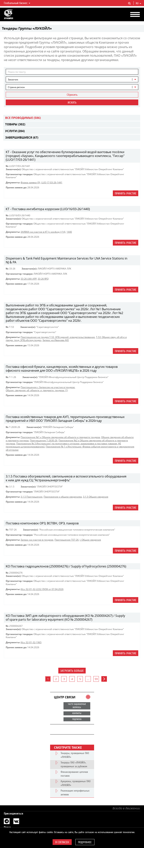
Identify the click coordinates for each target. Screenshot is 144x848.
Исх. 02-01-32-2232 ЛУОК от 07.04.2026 (42, 589)
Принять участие (125, 193)
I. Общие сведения (90, 539)
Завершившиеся (21, 137)
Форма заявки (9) (30, 182)
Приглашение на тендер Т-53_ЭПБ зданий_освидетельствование (58, 337)
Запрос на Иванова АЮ (55, 340)
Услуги (15, 131)
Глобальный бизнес (17, 3)
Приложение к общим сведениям (63, 496)
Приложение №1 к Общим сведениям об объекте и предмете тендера (60, 437)
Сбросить (72, 94)
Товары (15, 124)
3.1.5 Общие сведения (95, 496)
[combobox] (72, 79)
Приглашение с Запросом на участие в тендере (48, 387)
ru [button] (138, 3)
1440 (69, 231)
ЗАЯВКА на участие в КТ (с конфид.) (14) (43, 231)
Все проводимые (23, 118)
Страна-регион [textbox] (16, 87)
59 (96, 679)
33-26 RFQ (43, 278)
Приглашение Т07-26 (67, 539)
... (88, 679)
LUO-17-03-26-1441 (51, 182)
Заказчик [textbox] (13, 79)
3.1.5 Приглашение (31, 496)
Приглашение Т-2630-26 (43, 440)
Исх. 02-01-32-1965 (31, 642)
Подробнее (85, 842)
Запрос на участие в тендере (37, 539)
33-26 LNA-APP (29, 278)
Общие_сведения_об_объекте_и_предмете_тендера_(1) (37, 390)
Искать (72, 102)
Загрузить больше (72, 671)
